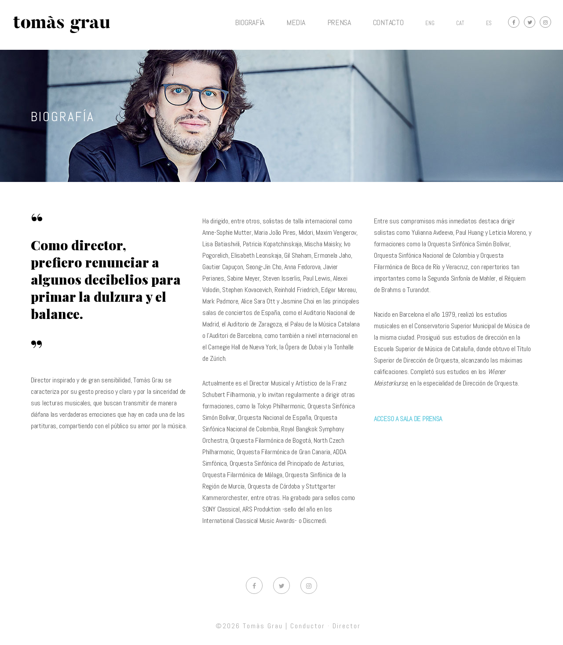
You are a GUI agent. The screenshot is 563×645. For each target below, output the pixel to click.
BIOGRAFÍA (249, 22)
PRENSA (339, 22)
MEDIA (295, 22)
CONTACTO (388, 22)
